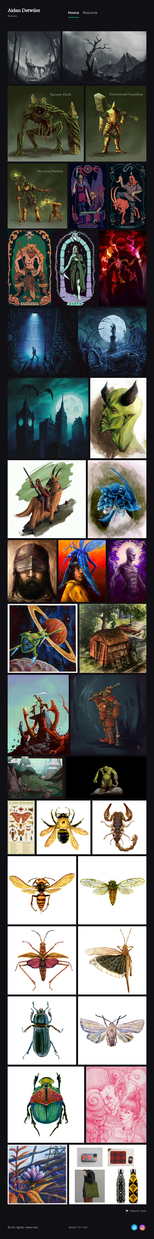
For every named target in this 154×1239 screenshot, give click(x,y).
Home (73, 12)
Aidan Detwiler (24, 10)
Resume (90, 12)
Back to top (78, 1227)
